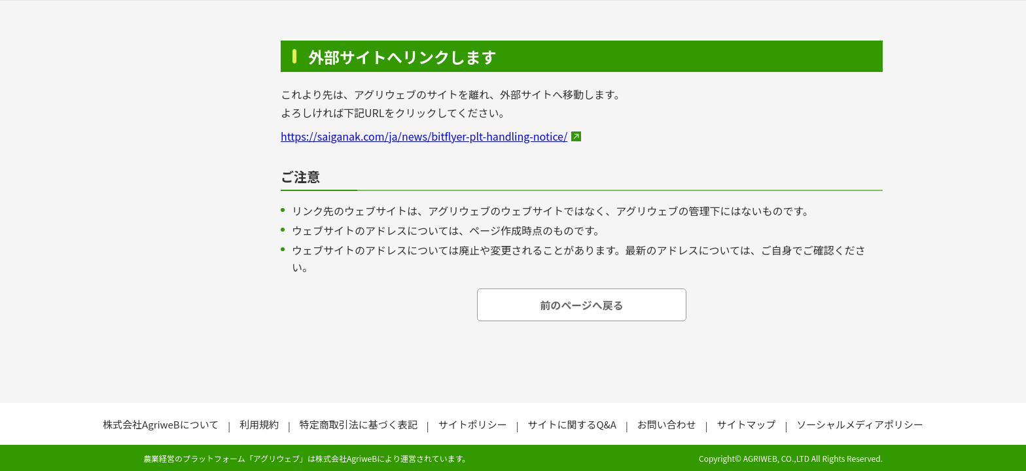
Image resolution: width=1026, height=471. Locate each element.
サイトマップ (745, 424)
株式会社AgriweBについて (161, 424)
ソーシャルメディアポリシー (859, 424)
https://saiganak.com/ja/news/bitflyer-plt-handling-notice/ (424, 136)
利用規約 (259, 424)
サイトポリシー (472, 424)
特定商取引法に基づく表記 (358, 424)
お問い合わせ (666, 424)
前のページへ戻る (582, 305)
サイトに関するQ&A (571, 424)
